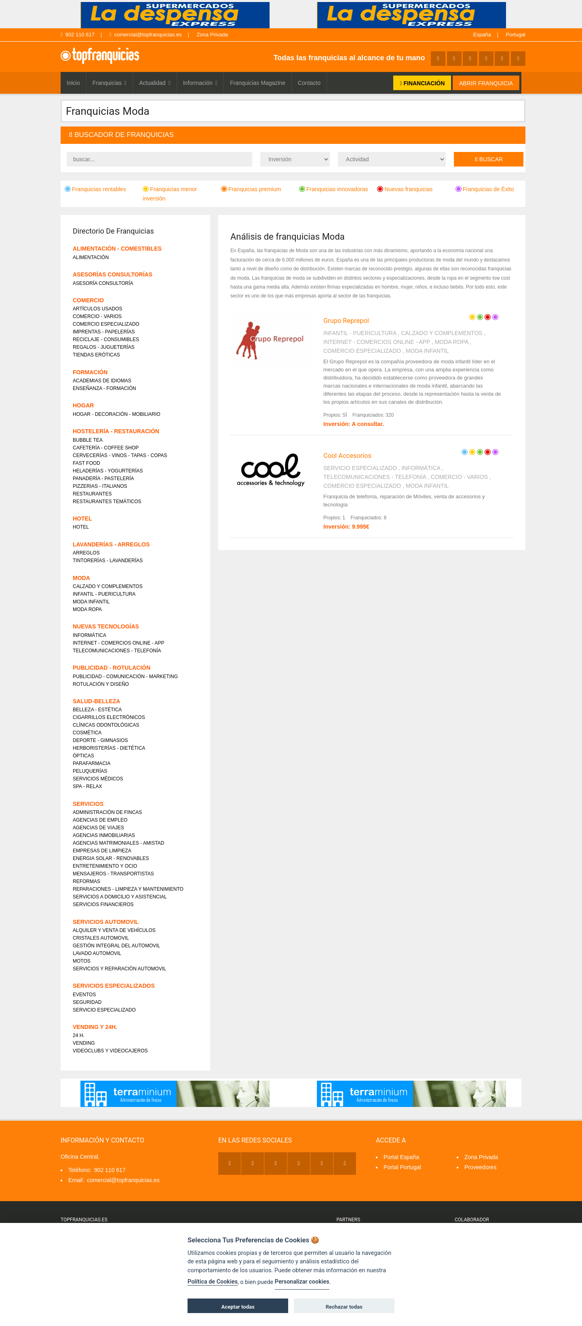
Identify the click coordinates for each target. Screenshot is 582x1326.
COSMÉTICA (87, 733)
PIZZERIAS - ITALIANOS (100, 486)
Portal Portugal (402, 1167)
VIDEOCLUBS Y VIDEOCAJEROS (110, 1051)
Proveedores (480, 1167)
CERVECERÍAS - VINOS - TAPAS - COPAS (120, 455)
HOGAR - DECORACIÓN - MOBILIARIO (116, 414)
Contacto (309, 83)
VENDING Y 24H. (95, 1027)
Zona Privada (212, 35)
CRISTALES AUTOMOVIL (101, 938)
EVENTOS (84, 994)
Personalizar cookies (302, 1281)
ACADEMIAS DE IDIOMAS (102, 381)
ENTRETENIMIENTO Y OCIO (105, 866)
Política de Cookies (213, 1281)
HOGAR (83, 405)
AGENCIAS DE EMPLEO (100, 820)
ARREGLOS (86, 553)
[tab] (293, 135)
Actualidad (155, 83)
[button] (293, 135)
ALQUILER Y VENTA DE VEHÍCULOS (114, 930)
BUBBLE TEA (88, 440)
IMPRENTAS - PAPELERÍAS (104, 332)
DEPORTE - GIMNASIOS (100, 740)
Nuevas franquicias (404, 189)
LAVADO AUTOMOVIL (97, 953)
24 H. (78, 1035)
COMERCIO (88, 300)
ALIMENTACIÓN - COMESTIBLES (117, 248)
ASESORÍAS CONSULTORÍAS (112, 274)
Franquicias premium (251, 189)
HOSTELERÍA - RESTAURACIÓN (116, 431)
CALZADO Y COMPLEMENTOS (442, 333)
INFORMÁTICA (420, 468)
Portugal (515, 35)
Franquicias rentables (95, 189)
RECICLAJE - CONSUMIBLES (106, 339)
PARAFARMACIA (91, 763)
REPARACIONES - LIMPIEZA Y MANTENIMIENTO (128, 889)
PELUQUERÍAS (90, 771)
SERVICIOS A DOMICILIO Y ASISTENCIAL (120, 897)
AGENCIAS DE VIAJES (98, 828)
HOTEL (82, 518)
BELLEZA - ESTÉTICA (97, 710)
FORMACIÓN (90, 372)
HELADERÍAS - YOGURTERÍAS (108, 471)
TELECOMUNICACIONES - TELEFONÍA (374, 477)
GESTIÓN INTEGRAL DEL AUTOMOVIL (116, 946)
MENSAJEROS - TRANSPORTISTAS (113, 874)
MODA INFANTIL (427, 351)
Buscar (488, 159)
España (482, 35)
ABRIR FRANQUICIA (486, 83)
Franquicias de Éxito (484, 189)
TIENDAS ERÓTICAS (96, 355)
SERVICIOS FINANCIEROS (103, 904)
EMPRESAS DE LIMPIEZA (102, 851)
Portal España (401, 1157)
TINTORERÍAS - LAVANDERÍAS (108, 560)
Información (200, 83)
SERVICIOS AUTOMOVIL (106, 922)
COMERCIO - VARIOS (459, 477)
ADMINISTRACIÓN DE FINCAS (107, 812)
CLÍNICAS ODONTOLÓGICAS (106, 725)
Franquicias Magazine (257, 83)
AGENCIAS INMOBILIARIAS (104, 835)
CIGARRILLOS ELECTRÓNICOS (109, 717)
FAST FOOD (86, 463)
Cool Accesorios (347, 456)
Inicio (73, 83)
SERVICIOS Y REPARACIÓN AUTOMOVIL (119, 969)
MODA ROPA (451, 342)
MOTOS (82, 961)
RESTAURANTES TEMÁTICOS (107, 501)
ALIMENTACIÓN (91, 257)
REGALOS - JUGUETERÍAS (104, 347)
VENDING (84, 1043)
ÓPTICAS (83, 756)
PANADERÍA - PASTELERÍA (103, 478)
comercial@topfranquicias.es (146, 35)
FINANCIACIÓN (422, 83)
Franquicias (110, 83)
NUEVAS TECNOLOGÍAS (106, 626)
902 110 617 (78, 35)
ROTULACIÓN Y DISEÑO (101, 684)
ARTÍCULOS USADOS (97, 309)
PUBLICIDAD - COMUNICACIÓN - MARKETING (125, 676)
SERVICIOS (88, 804)
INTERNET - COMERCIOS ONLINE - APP (376, 342)
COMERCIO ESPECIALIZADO (362, 351)
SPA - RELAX (87, 786)
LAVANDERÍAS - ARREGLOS (111, 544)
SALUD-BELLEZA (96, 701)
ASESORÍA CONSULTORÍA (103, 283)
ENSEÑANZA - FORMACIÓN (104, 388)
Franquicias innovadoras (333, 189)
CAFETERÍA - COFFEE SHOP (106, 448)
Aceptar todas (238, 1307)
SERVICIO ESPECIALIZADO (360, 468)
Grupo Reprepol (346, 321)
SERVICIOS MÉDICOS (98, 779)
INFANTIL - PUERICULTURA (359, 333)
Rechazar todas (344, 1307)
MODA (81, 578)
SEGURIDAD (87, 1002)
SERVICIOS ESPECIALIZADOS (114, 985)
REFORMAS (86, 881)
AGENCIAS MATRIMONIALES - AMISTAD (118, 843)
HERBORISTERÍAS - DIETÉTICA (109, 748)
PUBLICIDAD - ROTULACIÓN (111, 667)
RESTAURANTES (92, 494)
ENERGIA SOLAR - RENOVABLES (111, 858)
